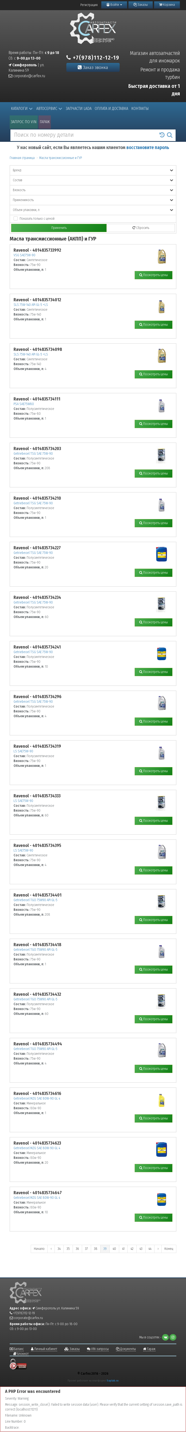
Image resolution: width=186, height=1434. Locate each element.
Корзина (167, 5)
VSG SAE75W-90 (24, 255)
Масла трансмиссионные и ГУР (60, 158)
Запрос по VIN (24, 122)
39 (105, 1249)
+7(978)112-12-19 (92, 57)
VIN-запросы (98, 1349)
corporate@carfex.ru (26, 76)
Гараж (45, 122)
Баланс (17, 1349)
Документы (126, 1349)
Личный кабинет (44, 1349)
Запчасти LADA (79, 108)
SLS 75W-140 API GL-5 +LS (31, 305)
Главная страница (22, 158)
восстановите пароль (147, 147)
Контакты (140, 108)
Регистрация (89, 5)
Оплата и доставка (111, 108)
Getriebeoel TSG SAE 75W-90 (33, 454)
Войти (114, 5)
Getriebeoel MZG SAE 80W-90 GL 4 (37, 1098)
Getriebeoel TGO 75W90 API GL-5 (35, 900)
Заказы (140, 5)
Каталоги (22, 108)
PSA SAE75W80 (24, 404)
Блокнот (21, 1354)
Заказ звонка (93, 67)
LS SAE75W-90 (23, 751)
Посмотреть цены (153, 275)
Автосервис (49, 108)
